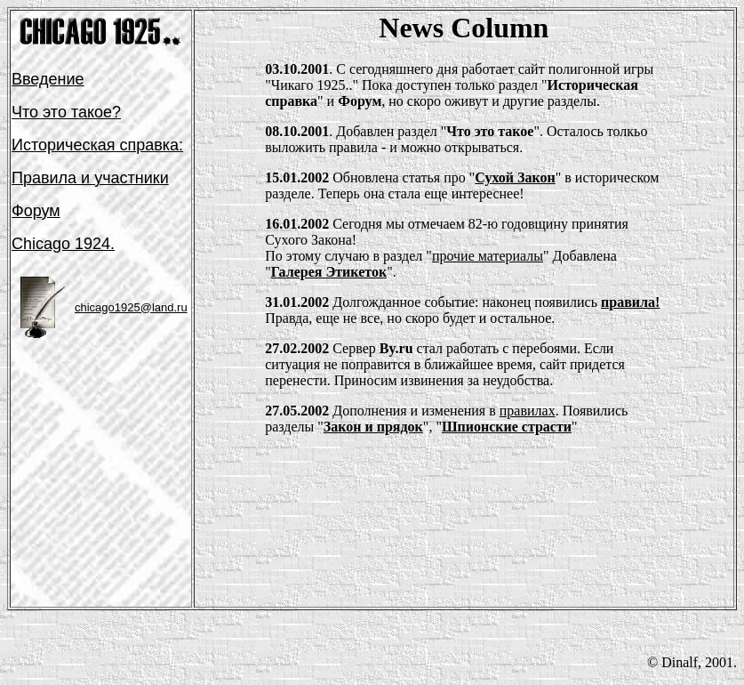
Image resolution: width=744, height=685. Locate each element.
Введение (48, 79)
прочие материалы (487, 255)
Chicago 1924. (63, 244)
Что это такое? (66, 112)
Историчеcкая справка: (97, 145)
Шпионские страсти (507, 426)
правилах (528, 410)
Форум (36, 211)
